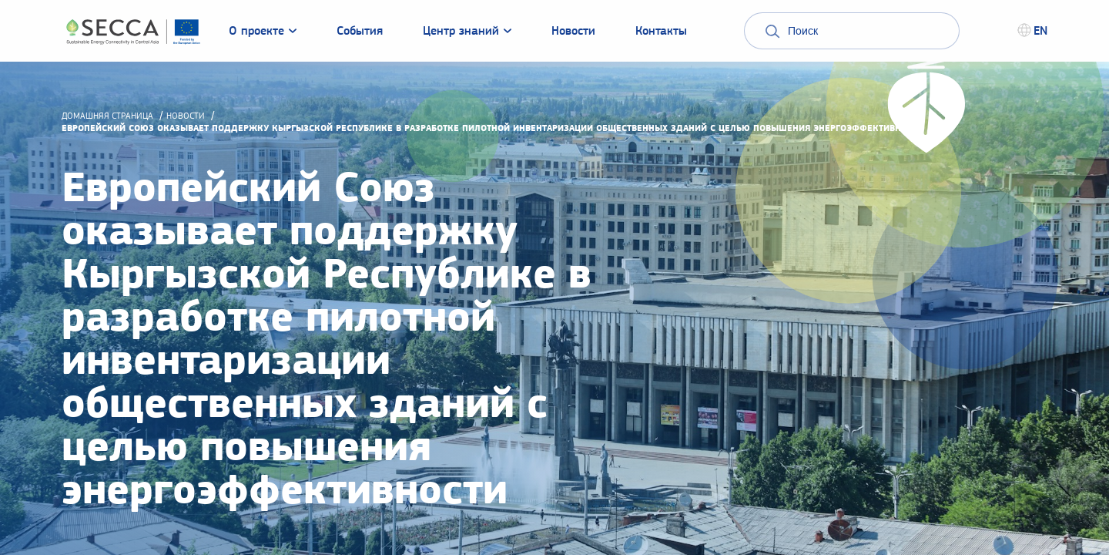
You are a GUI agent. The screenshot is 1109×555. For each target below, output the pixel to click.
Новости (185, 115)
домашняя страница (107, 115)
